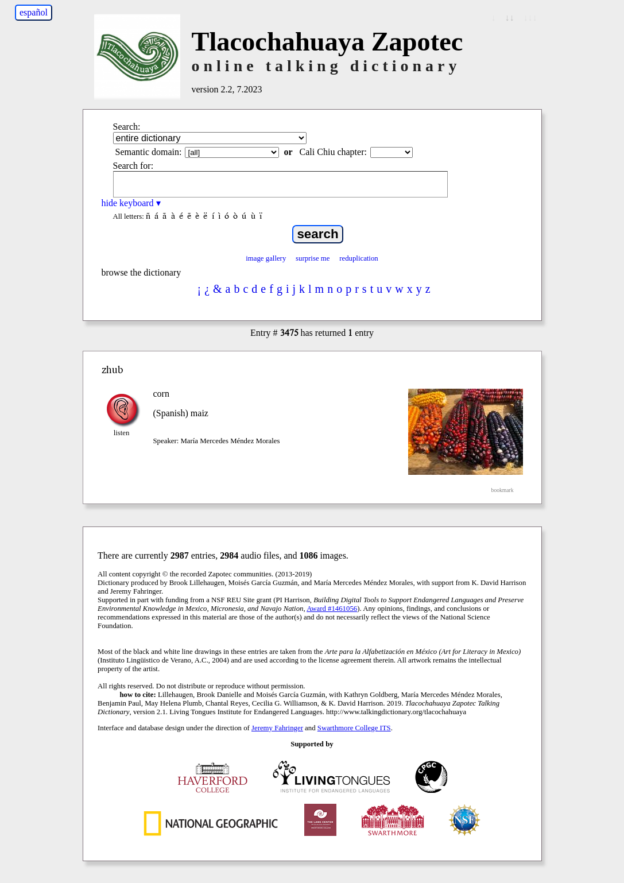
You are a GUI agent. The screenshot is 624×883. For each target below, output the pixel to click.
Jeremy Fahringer (277, 728)
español (34, 12)
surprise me (313, 258)
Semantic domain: (148, 152)
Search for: (133, 166)
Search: (127, 126)
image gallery (266, 258)
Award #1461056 (332, 609)
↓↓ (509, 17)
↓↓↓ (530, 17)
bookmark (502, 490)
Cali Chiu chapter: (333, 152)
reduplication (358, 258)
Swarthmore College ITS (354, 728)
